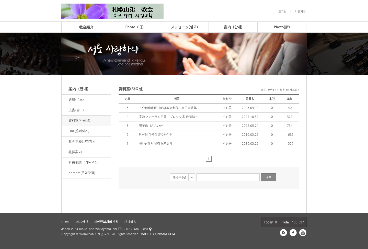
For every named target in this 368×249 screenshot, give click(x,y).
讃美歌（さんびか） (152, 125)
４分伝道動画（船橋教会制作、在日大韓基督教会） (169, 107)
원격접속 (130, 221)
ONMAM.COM (165, 234)
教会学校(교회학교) (82, 141)
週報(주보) (76, 99)
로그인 (282, 11)
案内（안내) (233, 27)
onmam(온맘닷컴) (81, 173)
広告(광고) (76, 110)
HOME (65, 221)
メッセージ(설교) (184, 27)
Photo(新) (282, 27)
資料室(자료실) (79, 120)
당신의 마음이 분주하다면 (155, 134)
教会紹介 (86, 27)
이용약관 (82, 221)
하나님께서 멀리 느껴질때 (155, 143)
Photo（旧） (135, 27)
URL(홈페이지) (78, 131)
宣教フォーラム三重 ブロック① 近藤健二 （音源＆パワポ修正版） (169, 116)
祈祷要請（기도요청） (84, 162)
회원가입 (300, 11)
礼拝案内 (75, 152)
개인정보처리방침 (106, 221)
